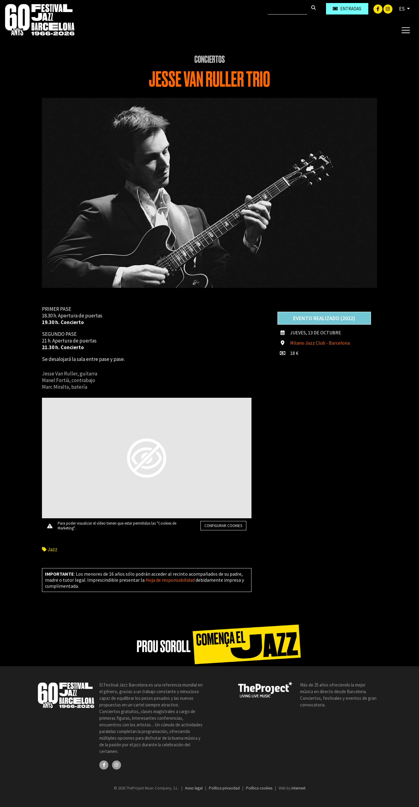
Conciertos (209, 59)
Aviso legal (194, 788)
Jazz (49, 549)
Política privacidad (225, 788)
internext (298, 788)
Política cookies (259, 788)
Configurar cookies (223, 525)
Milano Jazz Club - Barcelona (320, 343)
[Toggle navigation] (405, 30)
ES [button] (402, 8)
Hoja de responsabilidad (170, 580)
